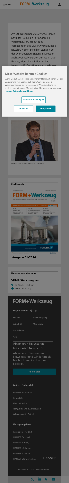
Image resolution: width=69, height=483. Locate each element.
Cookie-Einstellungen (33, 100)
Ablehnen (23, 109)
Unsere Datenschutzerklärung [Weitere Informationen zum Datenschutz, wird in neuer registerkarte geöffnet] (19, 91)
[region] (34, 91)
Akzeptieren (46, 109)
